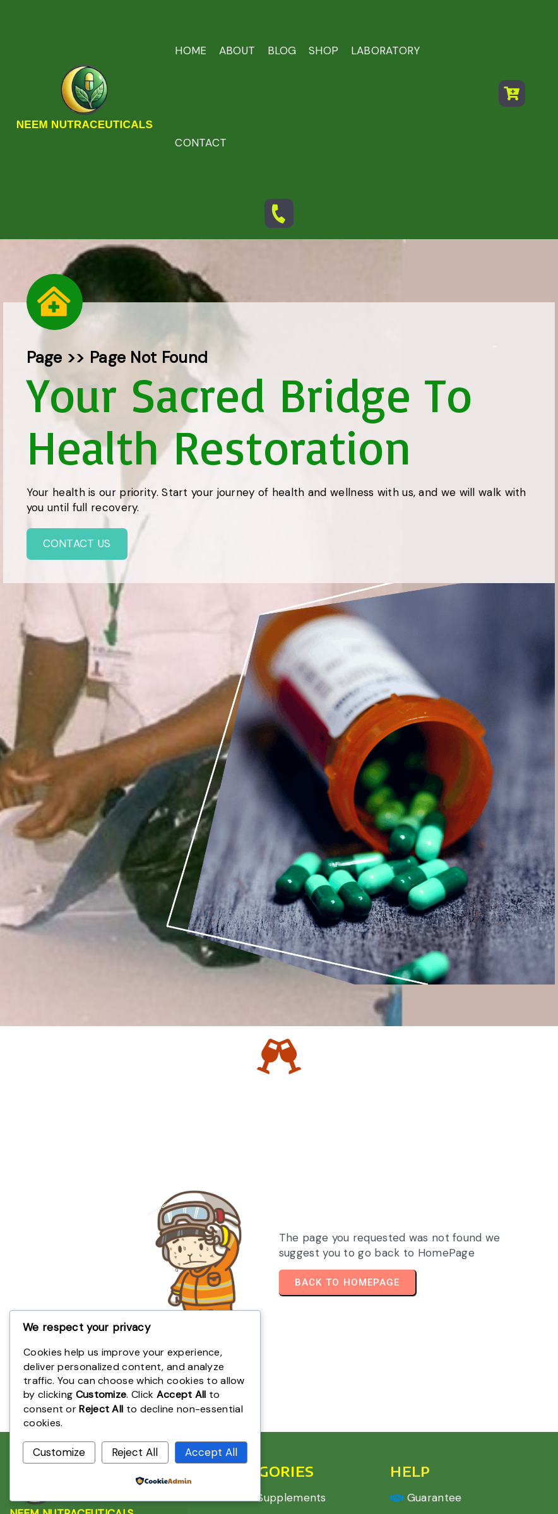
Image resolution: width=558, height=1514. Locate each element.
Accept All (211, 1452)
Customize (59, 1452)
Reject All (135, 1452)
